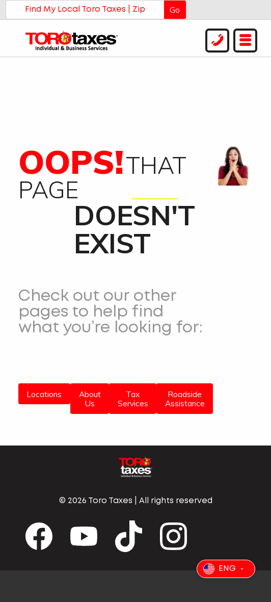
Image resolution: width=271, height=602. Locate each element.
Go (175, 10)
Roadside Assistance (185, 399)
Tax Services (133, 399)
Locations (44, 394)
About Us (90, 399)
